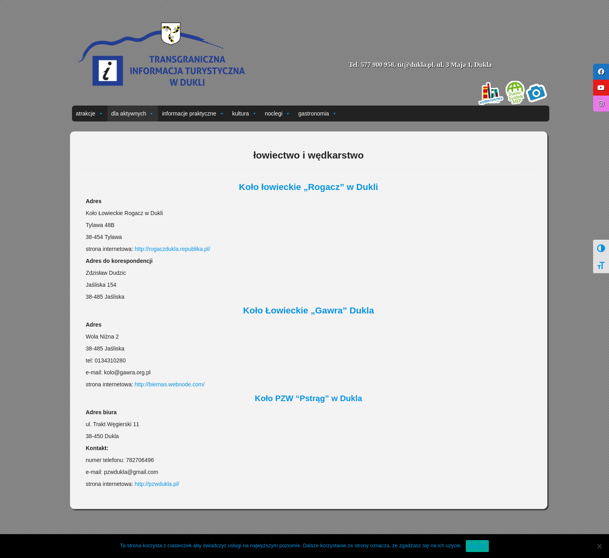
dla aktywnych (132, 113)
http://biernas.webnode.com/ (169, 384)
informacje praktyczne (193, 113)
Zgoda (477, 546)
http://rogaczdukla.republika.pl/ (172, 249)
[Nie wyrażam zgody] (599, 546)
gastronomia (317, 113)
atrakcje (89, 113)
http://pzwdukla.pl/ (156, 484)
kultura (244, 113)
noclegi (277, 113)
